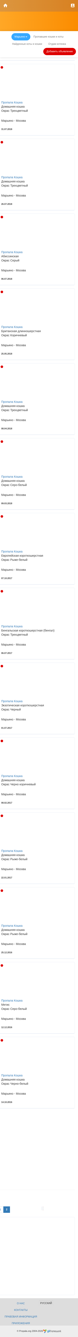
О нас (21, 1303)
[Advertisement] (39, 1151)
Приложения (21, 1323)
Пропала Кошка (11, 102)
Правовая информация (21, 1316)
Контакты (21, 1310)
